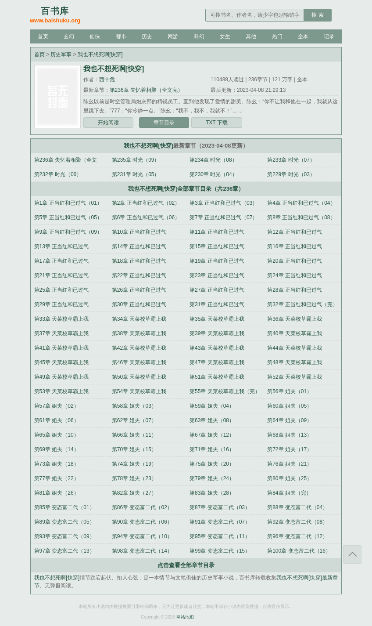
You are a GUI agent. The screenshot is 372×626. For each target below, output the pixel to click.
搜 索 (317, 15)
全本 (303, 36)
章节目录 (164, 122)
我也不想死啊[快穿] (100, 54)
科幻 (199, 36)
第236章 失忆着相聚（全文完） (146, 90)
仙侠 (94, 36)
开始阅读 (108, 122)
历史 (147, 36)
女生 (225, 36)
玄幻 (69, 36)
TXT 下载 (217, 122)
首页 (43, 36)
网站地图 (185, 617)
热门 (277, 36)
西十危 (107, 79)
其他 (251, 36)
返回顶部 (352, 554)
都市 (121, 36)
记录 (329, 36)
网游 (173, 36)
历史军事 (61, 54)
